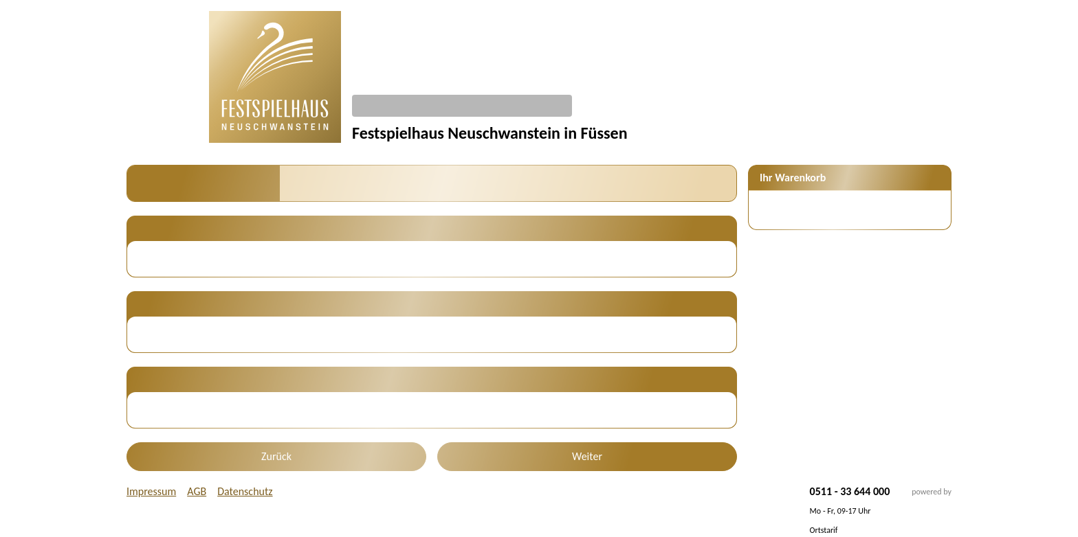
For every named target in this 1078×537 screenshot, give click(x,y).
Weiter (587, 456)
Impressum (151, 491)
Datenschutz (244, 491)
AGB (196, 491)
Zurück (276, 456)
